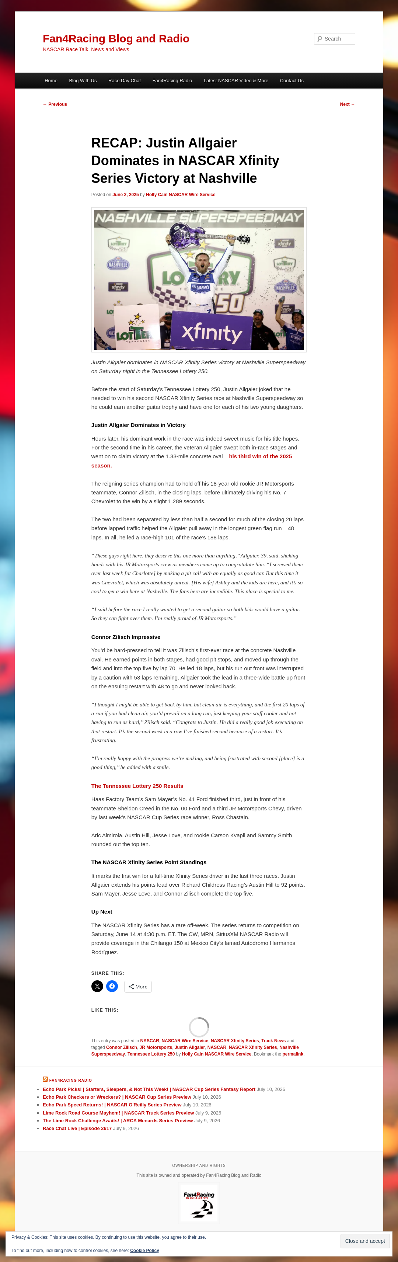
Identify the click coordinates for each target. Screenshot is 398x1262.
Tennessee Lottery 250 (151, 1054)
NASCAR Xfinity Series (235, 1040)
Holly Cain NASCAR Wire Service (181, 194)
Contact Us (292, 80)
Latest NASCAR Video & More (236, 80)
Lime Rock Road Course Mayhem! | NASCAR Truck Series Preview (118, 1113)
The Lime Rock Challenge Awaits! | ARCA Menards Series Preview (118, 1120)
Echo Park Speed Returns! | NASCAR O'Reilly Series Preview (112, 1105)
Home (51, 80)
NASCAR (149, 1040)
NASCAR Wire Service (185, 1040)
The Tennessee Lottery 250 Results (137, 786)
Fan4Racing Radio (172, 80)
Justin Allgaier (190, 1047)
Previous (55, 104)
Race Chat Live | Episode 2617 (77, 1128)
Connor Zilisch (121, 1047)
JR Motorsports (156, 1047)
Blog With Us (83, 80)
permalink (292, 1054)
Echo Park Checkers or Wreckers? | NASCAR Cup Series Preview (117, 1097)
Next (347, 104)
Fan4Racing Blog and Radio (116, 38)
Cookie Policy (144, 1250)
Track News (273, 1040)
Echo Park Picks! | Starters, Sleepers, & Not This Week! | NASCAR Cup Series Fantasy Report (149, 1089)
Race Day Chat (124, 80)
